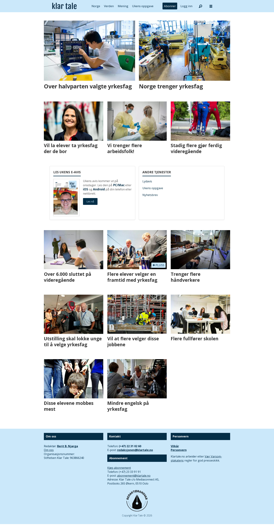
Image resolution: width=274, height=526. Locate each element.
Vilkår (175, 446)
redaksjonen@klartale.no (135, 450)
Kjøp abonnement (119, 468)
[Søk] (200, 6)
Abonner (170, 6)
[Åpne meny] (210, 6)
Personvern (179, 450)
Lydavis (147, 181)
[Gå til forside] (64, 6)
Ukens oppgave (142, 6)
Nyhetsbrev (150, 195)
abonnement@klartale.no (133, 476)
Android (99, 189)
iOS (85, 189)
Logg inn (186, 6)
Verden (109, 6)
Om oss (49, 450)
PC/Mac (119, 185)
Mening (123, 6)
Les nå (90, 201)
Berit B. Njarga (67, 446)
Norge (96, 6)
